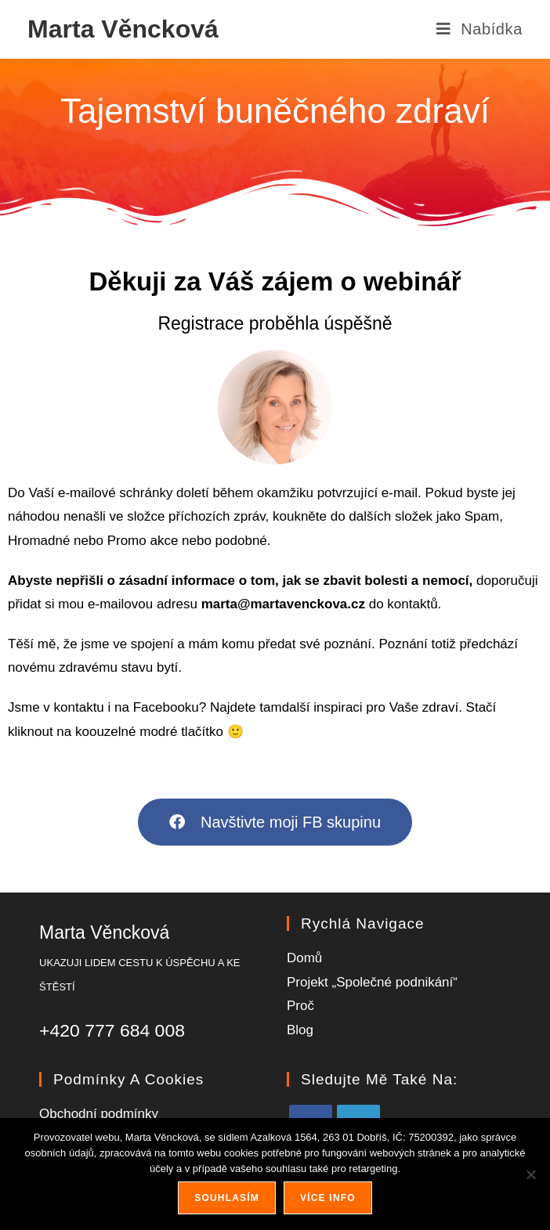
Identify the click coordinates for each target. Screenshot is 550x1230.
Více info (328, 1197)
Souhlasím (226, 1197)
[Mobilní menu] (479, 29)
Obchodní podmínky (98, 1113)
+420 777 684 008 (112, 1030)
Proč (300, 1005)
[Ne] (530, 1174)
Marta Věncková (123, 29)
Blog (300, 1030)
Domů (304, 957)
